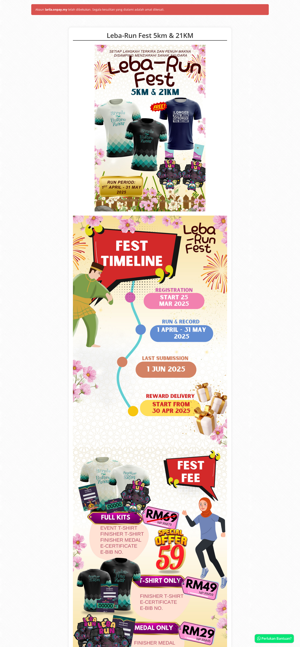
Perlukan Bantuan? (274, 638)
